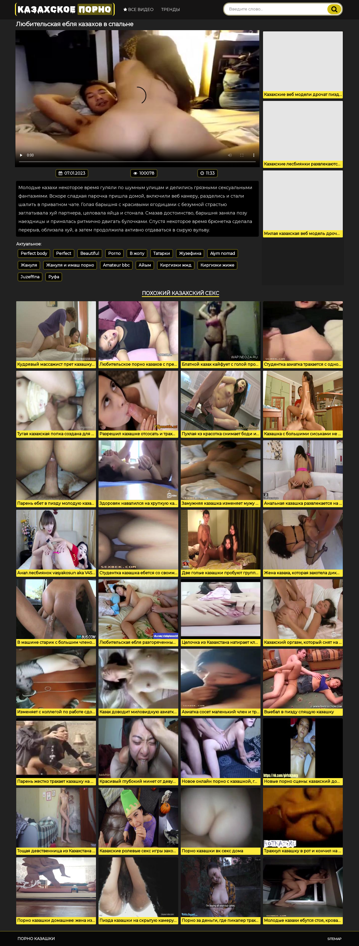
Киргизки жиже (217, 265)
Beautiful (89, 253)
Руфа (53, 277)
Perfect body (34, 253)
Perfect (63, 253)
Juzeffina (30, 277)
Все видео (138, 9)
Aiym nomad (222, 253)
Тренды (170, 9)
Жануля (29, 265)
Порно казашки (36, 938)
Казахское (64, 9)
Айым (145, 265)
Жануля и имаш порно (70, 265)
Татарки (161, 253)
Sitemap (334, 939)
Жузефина (190, 253)
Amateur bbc (116, 265)
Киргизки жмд (175, 265)
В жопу (137, 253)
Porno (114, 253)
